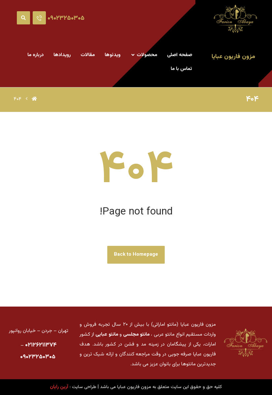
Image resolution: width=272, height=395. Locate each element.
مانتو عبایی (106, 334)
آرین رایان (59, 387)
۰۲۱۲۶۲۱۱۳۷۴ (40, 345)
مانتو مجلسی (136, 334)
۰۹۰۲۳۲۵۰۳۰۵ (37, 357)
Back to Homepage (136, 254)
